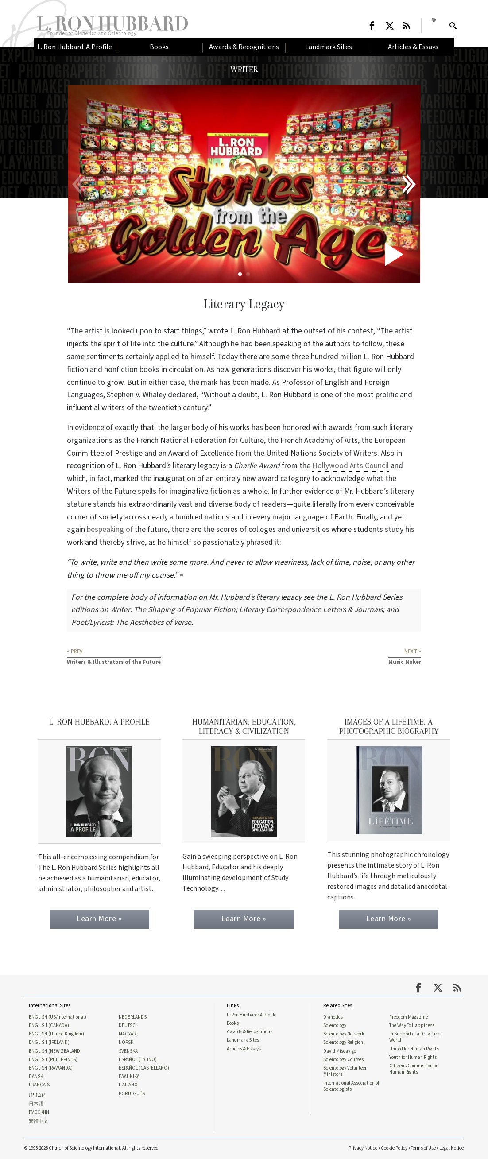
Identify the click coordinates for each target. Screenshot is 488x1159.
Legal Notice (451, 1148)
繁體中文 (38, 1121)
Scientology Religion (343, 1042)
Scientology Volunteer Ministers (345, 1071)
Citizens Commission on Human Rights (413, 1069)
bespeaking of (110, 529)
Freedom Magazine (408, 1017)
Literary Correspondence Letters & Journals (311, 609)
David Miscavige (339, 1051)
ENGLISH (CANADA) (49, 1026)
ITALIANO (128, 1085)
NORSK (126, 1042)
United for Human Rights (414, 1049)
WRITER (244, 69)
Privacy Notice (363, 1148)
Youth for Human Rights (413, 1057)
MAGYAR (127, 1034)
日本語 (36, 1104)
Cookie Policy (394, 1148)
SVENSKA (128, 1051)
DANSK (36, 1077)
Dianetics (333, 1017)
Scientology (334, 1026)
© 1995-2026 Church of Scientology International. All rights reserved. (92, 1148)
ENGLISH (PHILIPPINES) (53, 1060)
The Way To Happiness (411, 1026)
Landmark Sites (243, 1040)
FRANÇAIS (39, 1085)
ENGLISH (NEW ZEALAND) (55, 1051)
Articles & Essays (244, 1049)
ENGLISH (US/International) (57, 1017)
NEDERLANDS (133, 1017)
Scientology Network (343, 1034)
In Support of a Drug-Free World (414, 1037)
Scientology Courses (343, 1060)
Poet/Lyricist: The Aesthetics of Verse (131, 622)
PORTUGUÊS (132, 1094)
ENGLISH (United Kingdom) (56, 1034)
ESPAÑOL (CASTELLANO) (144, 1068)
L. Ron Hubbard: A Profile (251, 1015)
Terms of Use (423, 1148)
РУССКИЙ (39, 1113)
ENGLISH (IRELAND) (49, 1042)
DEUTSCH (129, 1026)
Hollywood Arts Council (350, 465)
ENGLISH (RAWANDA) (51, 1068)
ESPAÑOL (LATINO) (138, 1060)
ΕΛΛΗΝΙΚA (129, 1077)
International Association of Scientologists (351, 1086)
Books (233, 1023)
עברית (37, 1095)
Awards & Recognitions (249, 1032)
